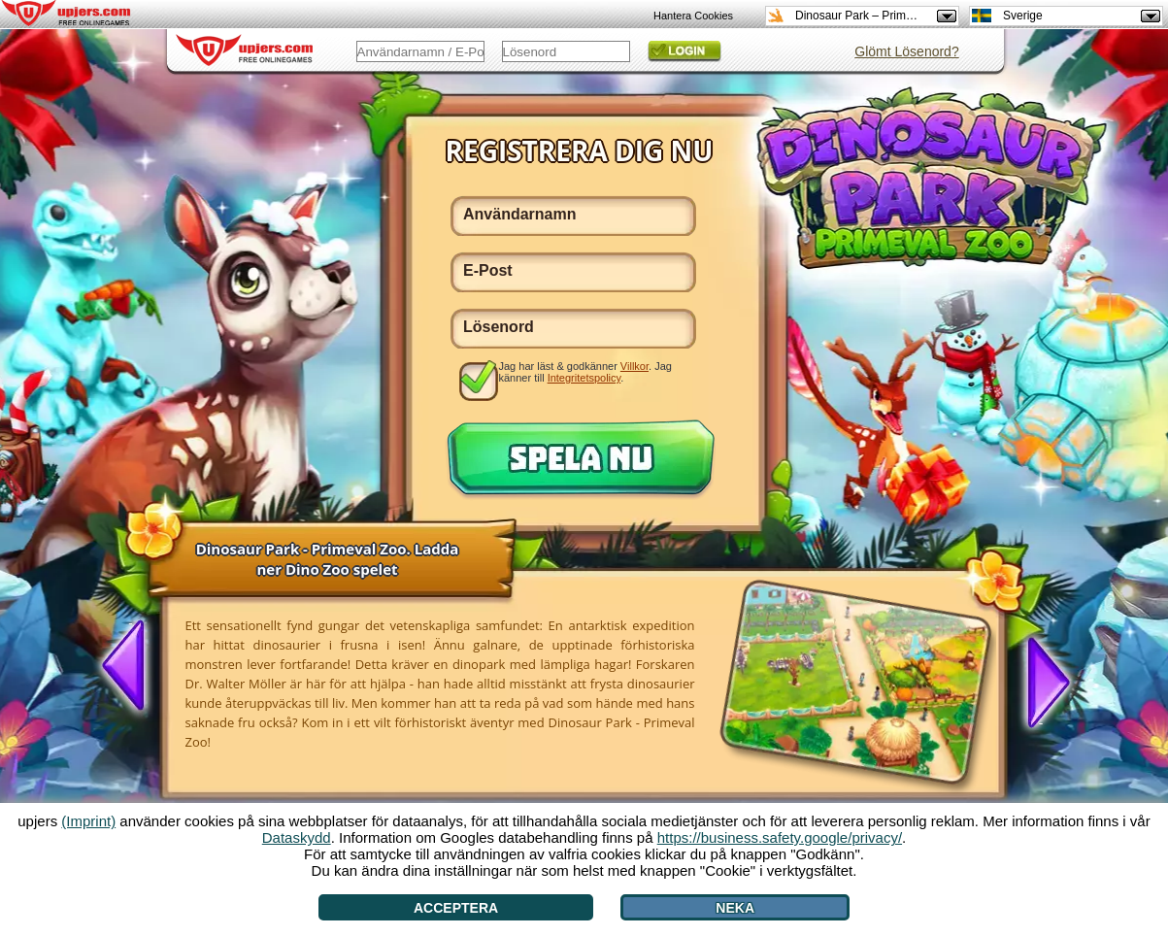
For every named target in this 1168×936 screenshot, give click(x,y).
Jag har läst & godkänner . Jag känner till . (585, 372)
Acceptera (456, 908)
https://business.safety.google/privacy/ (779, 837)
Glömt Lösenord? (906, 51)
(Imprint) (88, 821)
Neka (735, 908)
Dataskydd (296, 837)
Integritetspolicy (584, 378)
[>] (1041, 680)
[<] (131, 667)
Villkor (634, 366)
